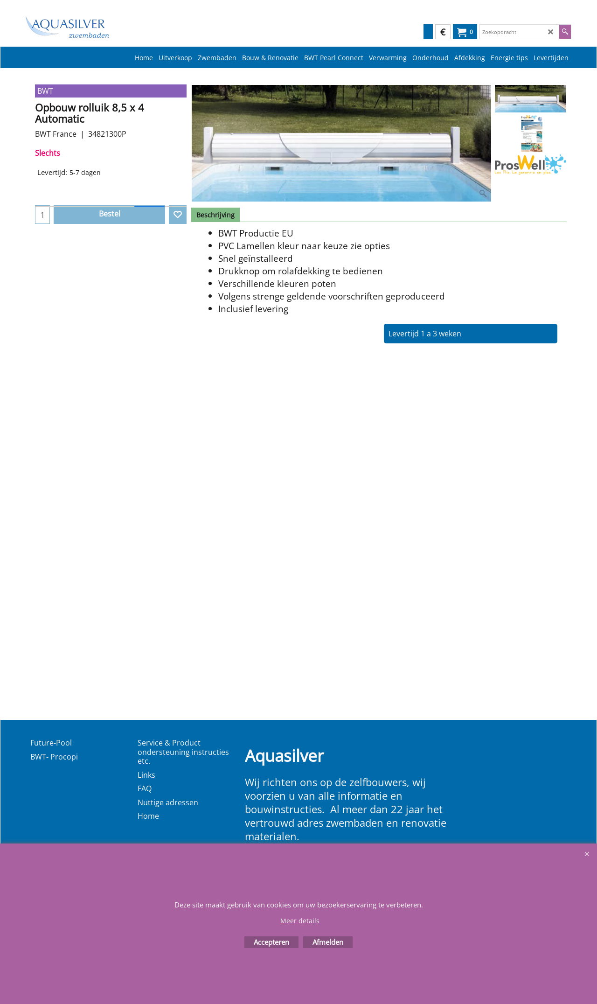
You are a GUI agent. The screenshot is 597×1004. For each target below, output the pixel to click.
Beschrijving (215, 214)
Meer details (299, 920)
